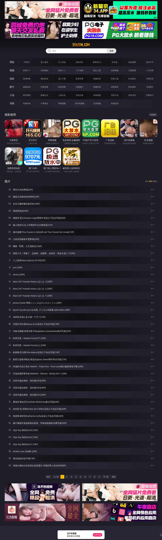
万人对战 (62, 62)
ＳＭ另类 (150, 70)
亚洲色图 (44, 87)
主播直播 (132, 70)
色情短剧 (114, 103)
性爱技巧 (150, 95)
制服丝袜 (97, 78)
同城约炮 (27, 103)
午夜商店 (44, 103)
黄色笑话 (132, 95)
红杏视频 (97, 103)
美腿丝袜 (97, 87)
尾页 (113, 477)
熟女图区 (132, 87)
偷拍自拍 (44, 78)
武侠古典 (79, 95)
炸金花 (114, 62)
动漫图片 (79, 87)
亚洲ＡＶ (27, 70)
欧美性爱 (79, 78)
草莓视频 (62, 103)
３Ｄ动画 (79, 70)
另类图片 (150, 87)
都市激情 (27, 95)
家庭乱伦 (44, 95)
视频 (12, 70)
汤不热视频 (79, 103)
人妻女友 (62, 95)
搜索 (111, 51)
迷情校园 (97, 95)
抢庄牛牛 (150, 62)
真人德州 (44, 62)
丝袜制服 (114, 70)
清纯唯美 (114, 87)
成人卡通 (62, 78)
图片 (12, 86)
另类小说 (114, 95)
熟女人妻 (97, 70)
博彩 (12, 62)
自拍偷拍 (44, 70)
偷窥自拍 (27, 87)
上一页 (56, 477)
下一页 (105, 477)
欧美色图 (62, 87)
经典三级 (114, 78)
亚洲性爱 (27, 78)
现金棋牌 (132, 62)
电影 (12, 78)
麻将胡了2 (97, 62)
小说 (12, 95)
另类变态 (150, 78)
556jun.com (81, 44)
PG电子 (27, 62)
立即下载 (97, 535)
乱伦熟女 (132, 78)
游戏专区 (79, 62)
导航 (12, 103)
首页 (48, 477)
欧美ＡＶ (62, 70)
